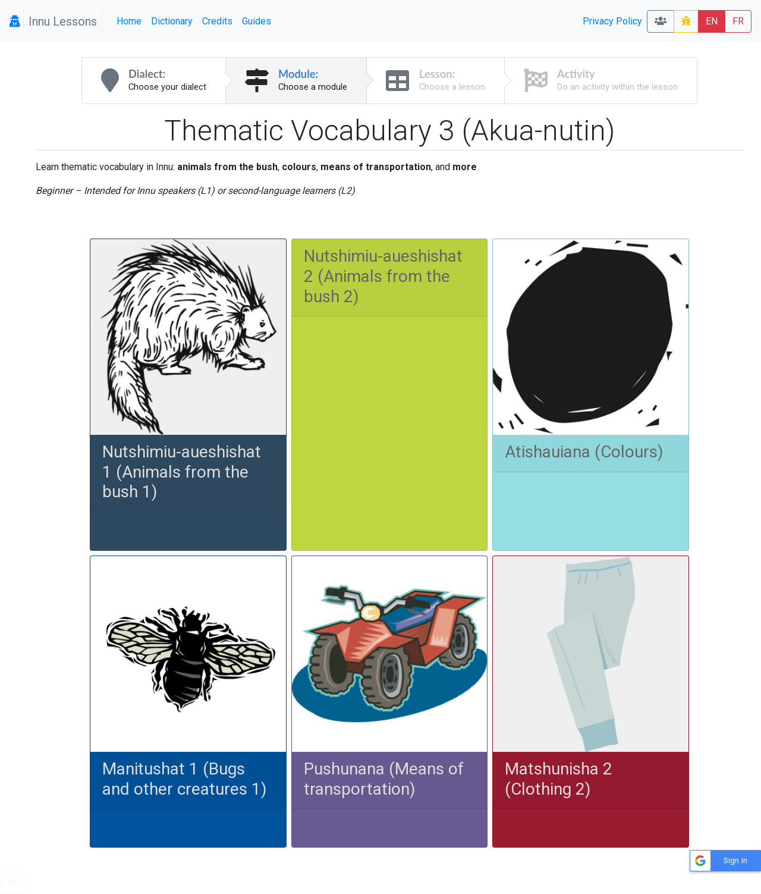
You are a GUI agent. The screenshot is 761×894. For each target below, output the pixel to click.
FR (738, 21)
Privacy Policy (612, 21)
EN (712, 21)
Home (129, 21)
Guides (256, 21)
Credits (217, 21)
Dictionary (172, 21)
